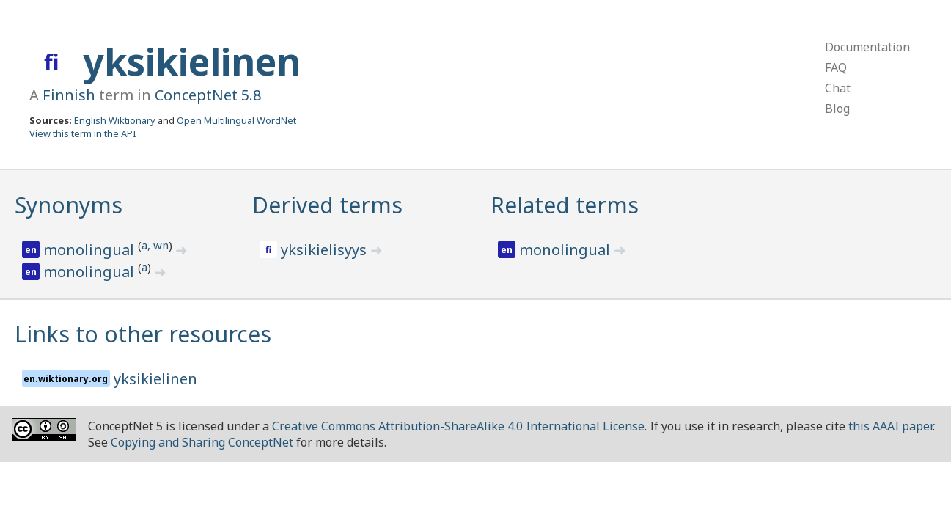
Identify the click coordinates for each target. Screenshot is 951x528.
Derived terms (327, 205)
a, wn (155, 245)
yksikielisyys (325, 250)
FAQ (836, 67)
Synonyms (68, 205)
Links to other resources (143, 334)
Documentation (867, 47)
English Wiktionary (114, 120)
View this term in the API (82, 133)
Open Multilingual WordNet (236, 120)
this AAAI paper (890, 426)
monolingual (90, 250)
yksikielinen (192, 62)
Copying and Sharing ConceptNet (202, 442)
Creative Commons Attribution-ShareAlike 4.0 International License (458, 426)
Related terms (565, 205)
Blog (837, 108)
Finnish (69, 95)
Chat (838, 88)
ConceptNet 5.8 (208, 95)
